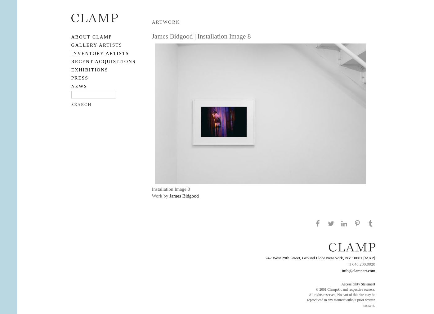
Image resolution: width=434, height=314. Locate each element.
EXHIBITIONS (89, 69)
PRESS (79, 77)
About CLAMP (91, 36)
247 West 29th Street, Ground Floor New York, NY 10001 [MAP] (320, 258)
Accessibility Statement (358, 284)
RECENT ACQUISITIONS (103, 61)
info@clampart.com (358, 270)
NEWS (79, 86)
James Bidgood (184, 195)
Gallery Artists (97, 45)
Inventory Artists (100, 53)
